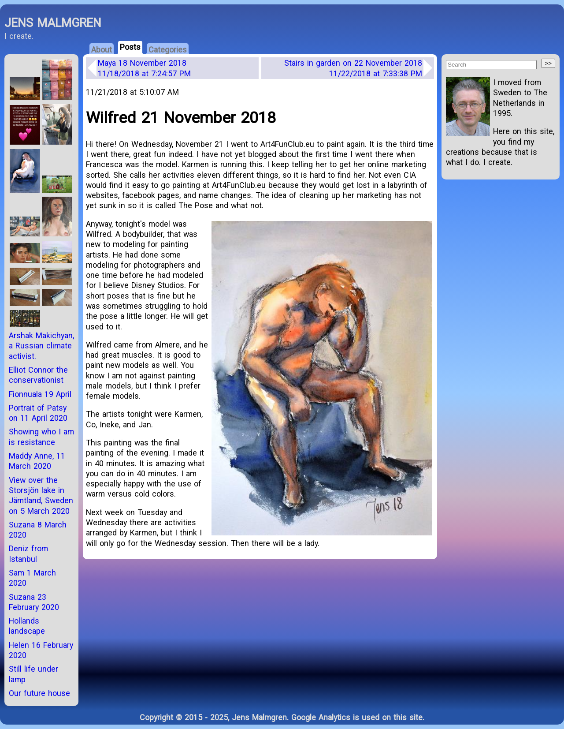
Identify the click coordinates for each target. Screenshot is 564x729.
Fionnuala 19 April (40, 394)
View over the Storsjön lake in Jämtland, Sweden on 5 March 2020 (41, 495)
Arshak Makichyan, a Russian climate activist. (41, 346)
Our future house (39, 693)
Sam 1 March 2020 (32, 577)
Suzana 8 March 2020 (38, 529)
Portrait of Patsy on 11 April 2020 (38, 412)
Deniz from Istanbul (28, 553)
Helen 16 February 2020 (41, 650)
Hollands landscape (27, 626)
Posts (130, 47)
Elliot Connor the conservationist (38, 375)
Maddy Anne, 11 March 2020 (37, 461)
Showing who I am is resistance (41, 436)
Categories (167, 49)
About (101, 49)
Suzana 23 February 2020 (34, 602)
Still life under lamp (33, 674)
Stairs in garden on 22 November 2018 (353, 68)
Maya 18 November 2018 (144, 68)
